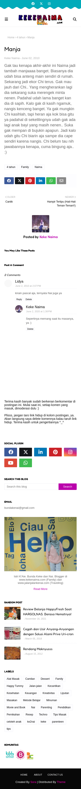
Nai (33, 707)
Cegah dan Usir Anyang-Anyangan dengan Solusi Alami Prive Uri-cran (48, 631)
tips (9, 728)
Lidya (19, 281)
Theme (61, 782)
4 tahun (21, 37)
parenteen (58, 721)
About (38, 774)
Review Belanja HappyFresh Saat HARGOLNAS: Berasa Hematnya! (47, 611)
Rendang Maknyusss (37, 649)
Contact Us (55, 774)
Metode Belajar (32, 700)
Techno (43, 714)
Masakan (12, 700)
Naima (38, 167)
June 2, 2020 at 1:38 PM (39, 311)
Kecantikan (54, 686)
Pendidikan (64, 707)
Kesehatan (13, 693)
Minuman (51, 700)
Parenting (46, 707)
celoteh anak (14, 721)
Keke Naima (12, 58)
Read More (40, 589)
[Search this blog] (31, 486)
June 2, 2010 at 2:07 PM (28, 286)
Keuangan (31, 693)
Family (25, 167)
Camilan (30, 678)
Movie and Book (16, 707)
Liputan (64, 693)
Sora (33, 782)
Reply (19, 299)
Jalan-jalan (35, 686)
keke (43, 721)
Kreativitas (49, 693)
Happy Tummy (15, 686)
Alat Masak (13, 678)
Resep (29, 714)
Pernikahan (13, 714)
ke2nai (31, 721)
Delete (29, 299)
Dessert (45, 678)
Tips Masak (59, 714)
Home (11, 37)
